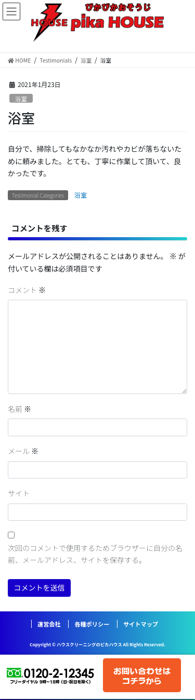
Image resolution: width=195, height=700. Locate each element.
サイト (19, 493)
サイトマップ (140, 624)
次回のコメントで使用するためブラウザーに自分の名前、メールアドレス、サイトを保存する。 (95, 554)
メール (23, 451)
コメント (27, 290)
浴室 (21, 98)
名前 (19, 408)
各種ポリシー (91, 624)
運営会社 (49, 624)
